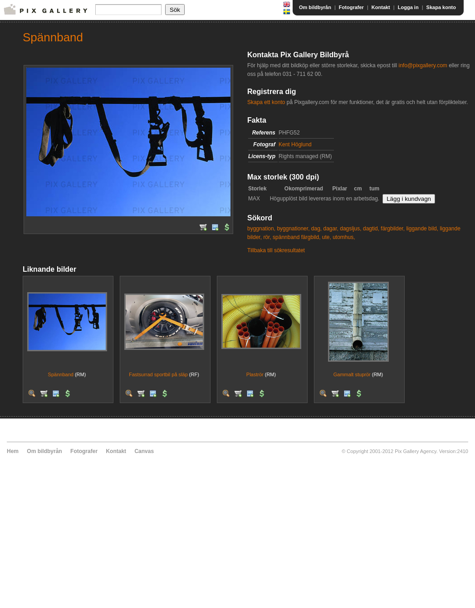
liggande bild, (422, 228)
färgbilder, (393, 228)
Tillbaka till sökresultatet (276, 250)
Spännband (60, 374)
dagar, (330, 228)
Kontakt (381, 7)
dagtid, (371, 228)
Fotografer (351, 7)
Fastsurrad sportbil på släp (158, 374)
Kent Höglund (295, 144)
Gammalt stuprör (352, 374)
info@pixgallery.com (422, 65)
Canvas (144, 451)
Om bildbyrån (315, 7)
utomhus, (344, 237)
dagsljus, (350, 228)
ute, (326, 237)
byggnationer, (293, 228)
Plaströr (255, 374)
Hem (13, 451)
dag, (316, 228)
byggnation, (261, 228)
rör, (267, 237)
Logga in (408, 7)
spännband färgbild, (296, 237)
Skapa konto (441, 7)
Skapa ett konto (266, 102)
